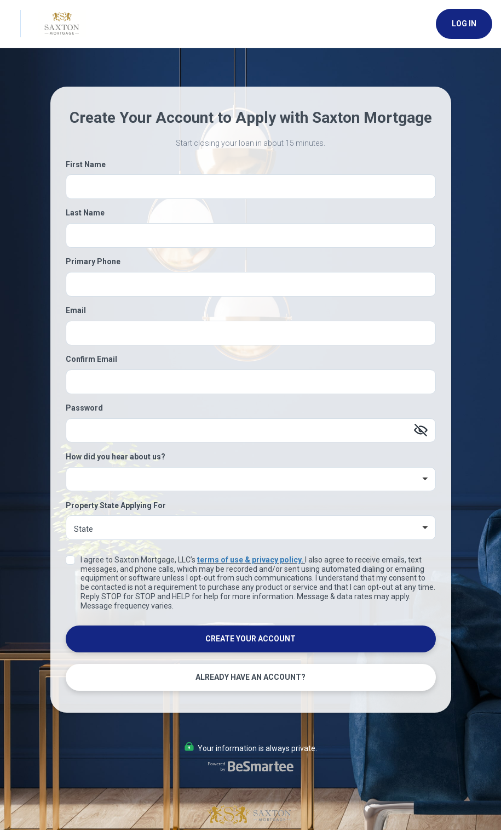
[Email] (251, 333)
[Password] (251, 430)
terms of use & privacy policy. (250, 559)
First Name (86, 164)
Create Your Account (250, 638)
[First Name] (251, 186)
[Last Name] (251, 235)
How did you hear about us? (115, 456)
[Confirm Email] (251, 381)
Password (84, 407)
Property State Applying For (116, 505)
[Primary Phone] (251, 284)
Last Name (85, 212)
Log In (464, 23)
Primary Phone (93, 261)
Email (76, 310)
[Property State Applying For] (251, 527)
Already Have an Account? (250, 677)
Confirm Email (91, 359)
